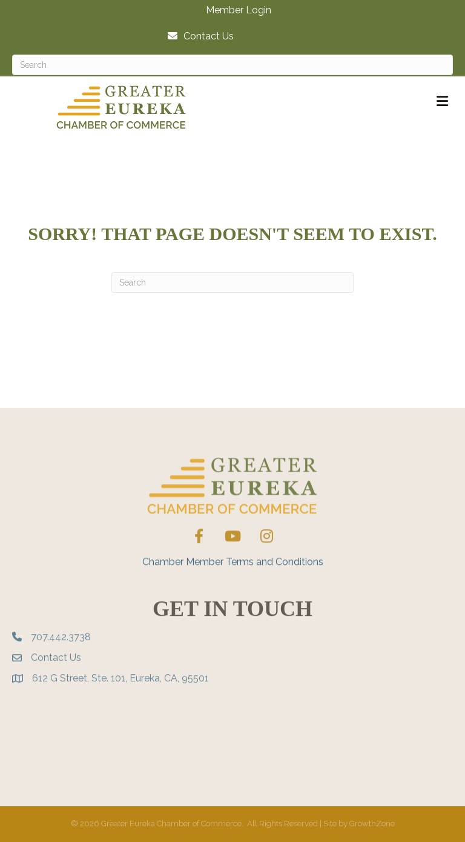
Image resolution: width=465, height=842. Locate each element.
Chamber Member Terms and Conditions (232, 583)
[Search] (232, 65)
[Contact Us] (198, 36)
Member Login (238, 10)
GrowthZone (372, 823)
